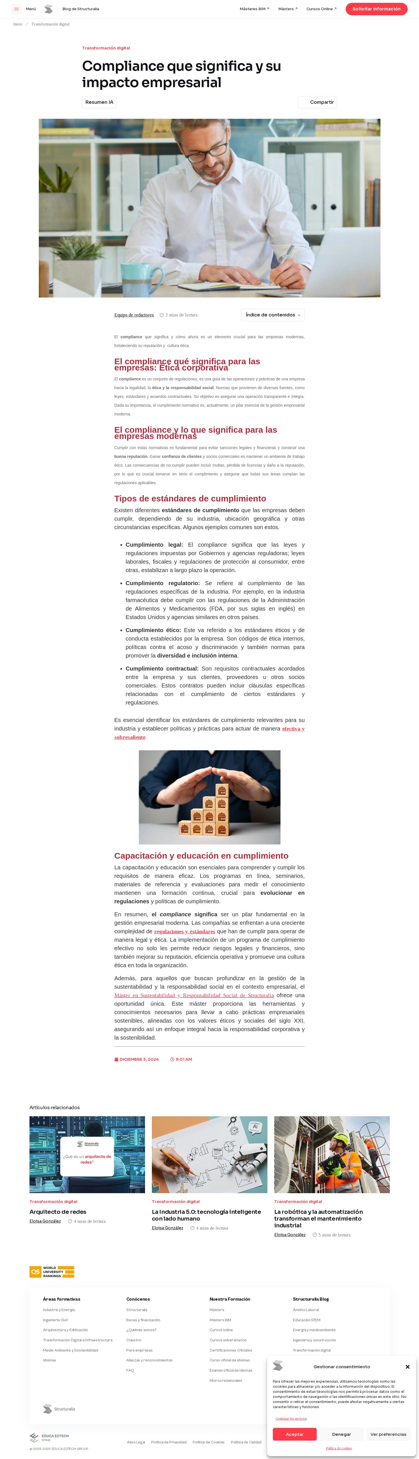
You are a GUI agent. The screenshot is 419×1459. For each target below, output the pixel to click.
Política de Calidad (241, 1418)
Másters (286, 9)
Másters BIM (220, 1294)
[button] (408, 1367)
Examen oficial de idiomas (231, 1346)
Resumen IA (99, 102)
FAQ (130, 1346)
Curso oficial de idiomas (230, 1335)
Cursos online (221, 1304)
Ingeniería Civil (55, 1294)
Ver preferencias (388, 1434)
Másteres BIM (252, 9)
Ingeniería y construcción (314, 1315)
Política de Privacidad (161, 1418)
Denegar (341, 1434)
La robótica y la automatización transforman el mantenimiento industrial (318, 1187)
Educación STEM (306, 1294)
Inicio (17, 24)
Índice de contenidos (274, 315)
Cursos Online (320, 9)
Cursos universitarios (228, 1315)
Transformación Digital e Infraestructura (77, 1315)
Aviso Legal (127, 1418)
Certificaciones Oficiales (231, 1325)
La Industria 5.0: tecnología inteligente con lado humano (206, 1184)
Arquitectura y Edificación (65, 1304)
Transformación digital (50, 24)
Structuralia (136, 1283)
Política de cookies (339, 1448)
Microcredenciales (226, 1356)
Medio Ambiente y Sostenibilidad (70, 1325)
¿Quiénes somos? (141, 1304)
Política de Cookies (203, 1418)
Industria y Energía (59, 1283)
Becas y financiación (143, 1294)
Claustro (133, 1315)
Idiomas (49, 1335)
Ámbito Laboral (306, 1283)
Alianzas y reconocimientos (149, 1335)
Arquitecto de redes (57, 1197)
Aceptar (295, 1434)
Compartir (317, 102)
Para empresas (139, 1325)
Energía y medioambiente (314, 1304)
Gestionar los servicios (291, 1419)
